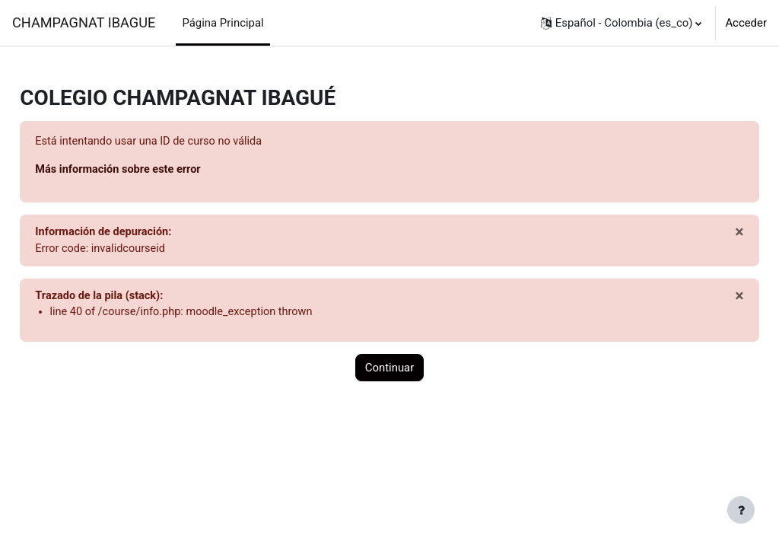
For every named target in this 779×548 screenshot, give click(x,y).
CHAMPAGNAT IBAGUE (83, 22)
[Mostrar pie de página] (741, 510)
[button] (621, 23)
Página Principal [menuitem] (222, 23)
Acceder (746, 23)
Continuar (390, 371)
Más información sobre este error (154, 170)
